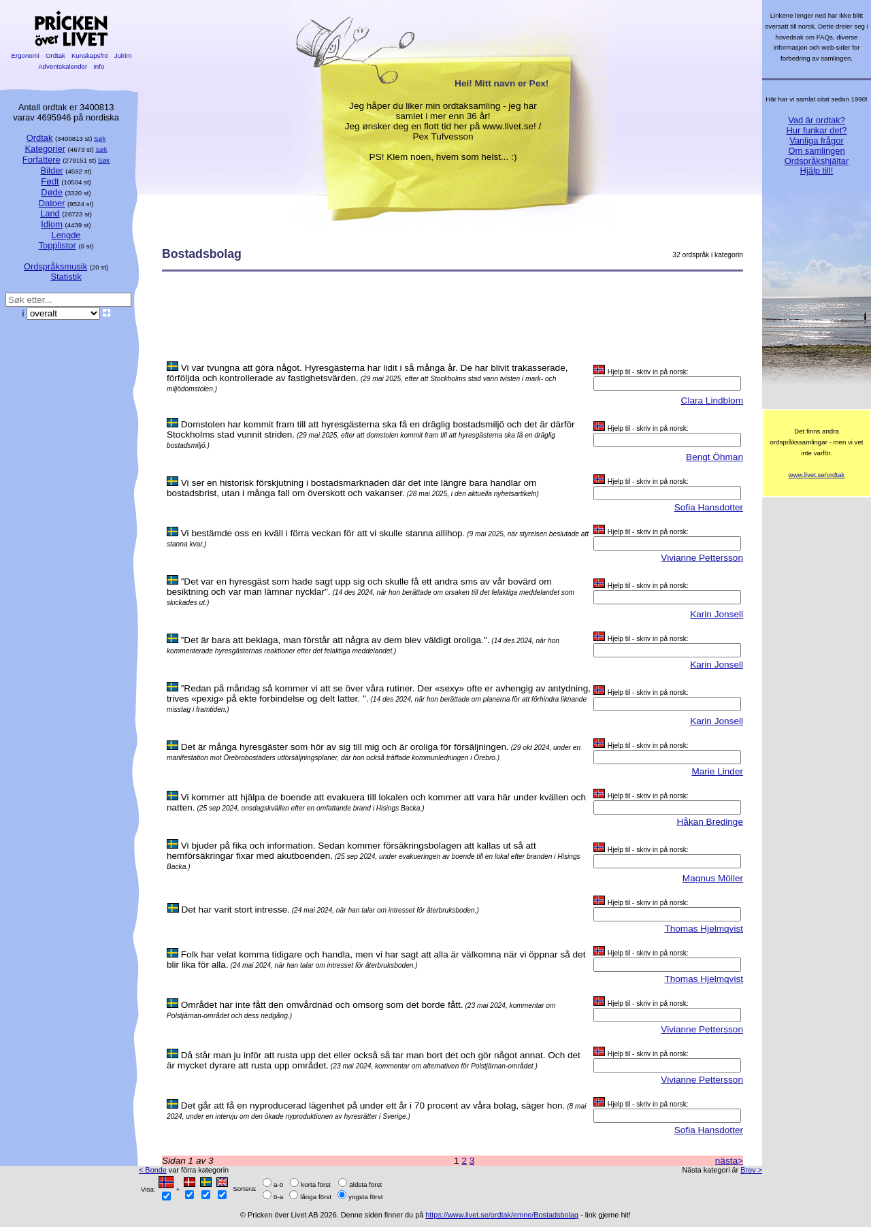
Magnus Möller (713, 878)
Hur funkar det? (817, 130)
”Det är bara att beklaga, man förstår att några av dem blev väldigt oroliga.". (335, 640)
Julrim (122, 55)
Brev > (751, 1170)
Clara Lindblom (712, 400)
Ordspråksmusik (55, 266)
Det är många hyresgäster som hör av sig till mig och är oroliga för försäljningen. (345, 747)
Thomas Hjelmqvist (703, 928)
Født (50, 181)
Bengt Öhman (714, 457)
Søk (99, 138)
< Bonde (153, 1170)
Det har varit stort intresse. (235, 909)
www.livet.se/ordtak (817, 474)
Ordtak (55, 55)
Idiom (52, 224)
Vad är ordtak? (816, 120)
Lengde (65, 235)
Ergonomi (26, 55)
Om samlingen (816, 151)
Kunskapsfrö (89, 55)
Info (98, 66)
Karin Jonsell (716, 614)
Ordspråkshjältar (817, 161)
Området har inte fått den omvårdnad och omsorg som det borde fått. (322, 1005)
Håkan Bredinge (710, 822)
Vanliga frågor (816, 140)
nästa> (729, 1161)
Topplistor (57, 245)
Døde (52, 192)
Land (50, 213)
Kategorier (44, 149)
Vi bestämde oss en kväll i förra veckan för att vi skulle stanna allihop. (323, 533)
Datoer (52, 203)
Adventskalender (63, 66)
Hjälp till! (817, 170)
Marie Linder (717, 771)
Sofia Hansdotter (708, 507)
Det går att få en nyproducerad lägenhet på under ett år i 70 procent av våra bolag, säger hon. (373, 1105)
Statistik (65, 277)
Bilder (52, 170)
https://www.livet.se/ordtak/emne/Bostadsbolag (501, 1215)
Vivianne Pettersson (702, 558)
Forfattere (41, 159)
